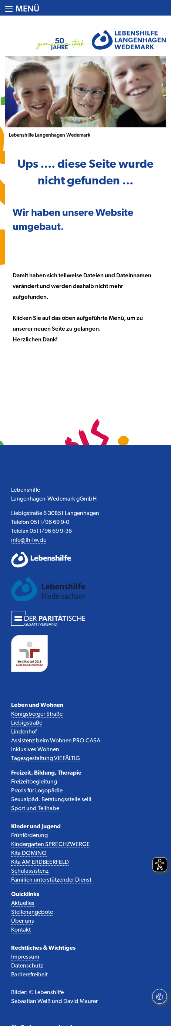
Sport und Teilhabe (35, 809)
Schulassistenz (29, 871)
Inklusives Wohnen (35, 750)
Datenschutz (27, 966)
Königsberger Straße (37, 714)
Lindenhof (24, 732)
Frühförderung (29, 836)
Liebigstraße (26, 723)
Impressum (25, 957)
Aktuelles (22, 903)
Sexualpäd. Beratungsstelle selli (51, 800)
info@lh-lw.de (28, 540)
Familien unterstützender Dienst (51, 880)
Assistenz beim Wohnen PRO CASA (55, 741)
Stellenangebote (32, 912)
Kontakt (21, 930)
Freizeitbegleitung (34, 782)
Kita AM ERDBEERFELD (40, 862)
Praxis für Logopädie (37, 791)
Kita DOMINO (29, 853)
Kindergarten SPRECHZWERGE (50, 845)
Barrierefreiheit (29, 975)
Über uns (22, 921)
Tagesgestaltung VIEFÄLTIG (45, 759)
